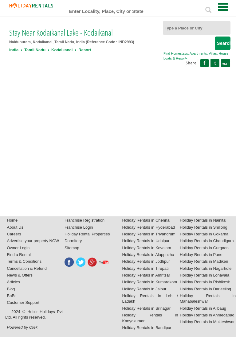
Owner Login (18, 248)
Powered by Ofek (22, 327)
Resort (84, 50)
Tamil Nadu (34, 50)
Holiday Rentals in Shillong (203, 227)
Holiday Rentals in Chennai (146, 220)
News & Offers (20, 275)
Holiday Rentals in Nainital (203, 220)
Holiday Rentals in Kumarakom (149, 282)
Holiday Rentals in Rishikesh (205, 282)
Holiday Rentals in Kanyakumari (150, 318)
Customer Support (23, 302)
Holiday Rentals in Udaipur (146, 240)
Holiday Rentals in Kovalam (146, 248)
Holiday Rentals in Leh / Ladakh (150, 298)
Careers (14, 234)
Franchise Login (79, 227)
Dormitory (73, 240)
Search (223, 43)
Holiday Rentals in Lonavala (204, 275)
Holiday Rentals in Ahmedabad (207, 315)
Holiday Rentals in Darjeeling (205, 289)
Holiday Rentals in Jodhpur (146, 261)
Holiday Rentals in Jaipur (144, 289)
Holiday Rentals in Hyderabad (148, 227)
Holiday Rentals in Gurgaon (204, 248)
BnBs (12, 295)
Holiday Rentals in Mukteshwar (207, 322)
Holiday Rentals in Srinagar (146, 308)
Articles (13, 282)
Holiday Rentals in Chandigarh (207, 240)
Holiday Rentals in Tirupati (145, 268)
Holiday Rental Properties (87, 234)
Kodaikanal (62, 50)
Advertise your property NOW (33, 240)
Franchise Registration (84, 220)
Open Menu (223, 7)
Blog (11, 289)
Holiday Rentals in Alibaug (203, 308)
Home (12, 220)
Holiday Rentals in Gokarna (204, 234)
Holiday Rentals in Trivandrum (148, 234)
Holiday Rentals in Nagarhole (205, 268)
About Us (15, 227)
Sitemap (72, 248)
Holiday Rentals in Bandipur (146, 327)
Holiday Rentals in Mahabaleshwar (208, 298)
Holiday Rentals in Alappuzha (148, 254)
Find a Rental (19, 254)
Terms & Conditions (24, 261)
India (13, 50)
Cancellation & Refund (27, 268)
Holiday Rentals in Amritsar (146, 275)
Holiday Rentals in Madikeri (204, 261)
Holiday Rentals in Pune (201, 254)
